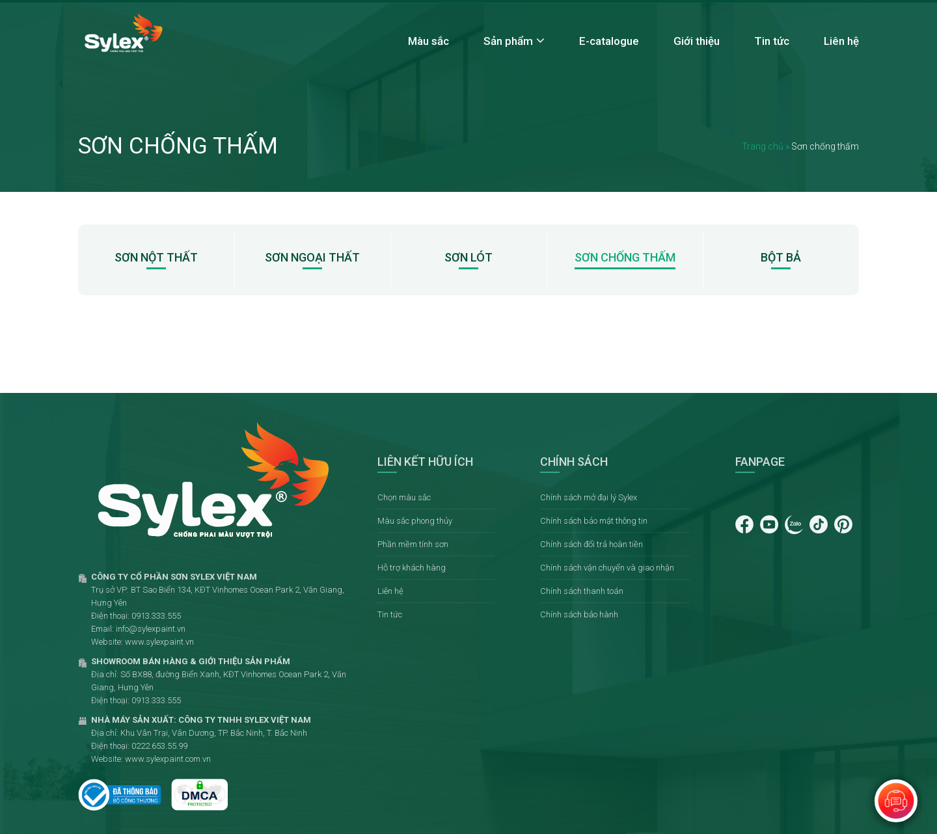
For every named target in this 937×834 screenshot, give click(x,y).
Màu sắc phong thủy (414, 521)
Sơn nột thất (156, 257)
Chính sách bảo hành (579, 614)
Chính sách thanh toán (581, 591)
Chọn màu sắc (404, 497)
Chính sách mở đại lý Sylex (588, 497)
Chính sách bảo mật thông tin (593, 521)
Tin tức (771, 40)
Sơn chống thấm (625, 257)
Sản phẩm (508, 40)
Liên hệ (841, 40)
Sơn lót (468, 257)
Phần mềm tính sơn (412, 544)
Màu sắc (428, 40)
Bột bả (781, 257)
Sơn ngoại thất (312, 257)
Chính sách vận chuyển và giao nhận (607, 567)
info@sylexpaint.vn (150, 629)
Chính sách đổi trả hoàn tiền (591, 544)
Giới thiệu (696, 40)
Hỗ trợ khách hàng (411, 567)
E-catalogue (609, 40)
